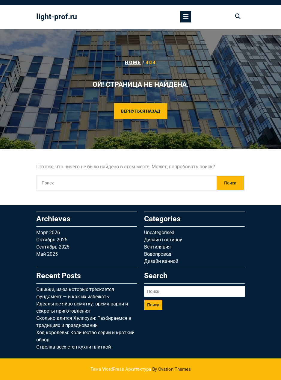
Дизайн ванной (161, 261)
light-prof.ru (56, 16)
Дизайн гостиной (163, 240)
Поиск (230, 183)
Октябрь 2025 (51, 240)
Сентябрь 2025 (53, 247)
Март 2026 (48, 232)
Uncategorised (159, 232)
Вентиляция (157, 247)
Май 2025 (47, 254)
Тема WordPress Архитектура (140, 369)
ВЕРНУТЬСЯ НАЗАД (140, 111)
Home (133, 62)
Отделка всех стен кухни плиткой (73, 347)
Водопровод (157, 254)
